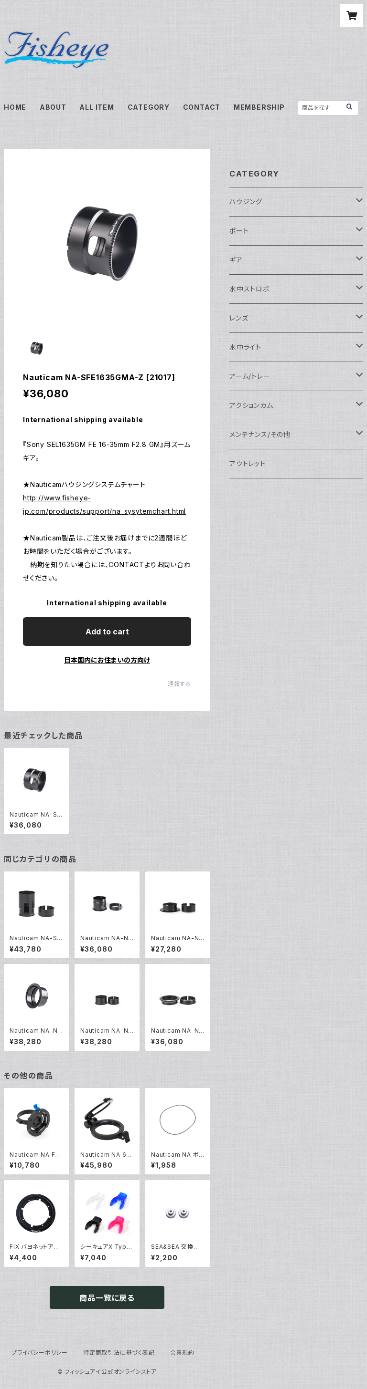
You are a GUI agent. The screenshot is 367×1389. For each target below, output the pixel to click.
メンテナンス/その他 (260, 434)
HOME (15, 107)
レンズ (238, 318)
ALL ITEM (96, 107)
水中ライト (245, 347)
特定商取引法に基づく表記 (119, 1352)
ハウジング (245, 201)
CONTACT (202, 107)
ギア (236, 260)
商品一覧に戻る (107, 1298)
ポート (238, 231)
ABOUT (53, 107)
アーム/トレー (249, 376)
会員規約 (182, 1352)
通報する (179, 683)
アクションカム (251, 405)
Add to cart (107, 631)
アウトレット (247, 463)
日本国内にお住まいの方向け (107, 660)
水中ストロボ (249, 289)
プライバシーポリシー (39, 1352)
